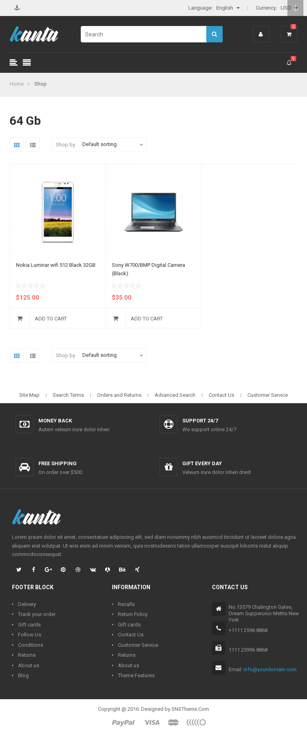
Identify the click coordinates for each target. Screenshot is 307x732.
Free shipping (57, 463)
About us (28, 665)
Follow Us (29, 635)
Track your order (37, 614)
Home (17, 84)
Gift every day (202, 463)
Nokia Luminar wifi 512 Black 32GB (56, 265)
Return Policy (133, 614)
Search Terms (68, 395)
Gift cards (29, 625)
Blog (23, 675)
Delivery (27, 604)
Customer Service (267, 395)
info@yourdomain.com (270, 669)
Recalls (126, 604)
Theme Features (136, 675)
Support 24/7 (200, 421)
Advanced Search (175, 395)
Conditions (30, 645)
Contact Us (221, 395)
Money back (55, 421)
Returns (27, 655)
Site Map (29, 395)
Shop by (65, 145)
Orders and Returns (119, 395)
